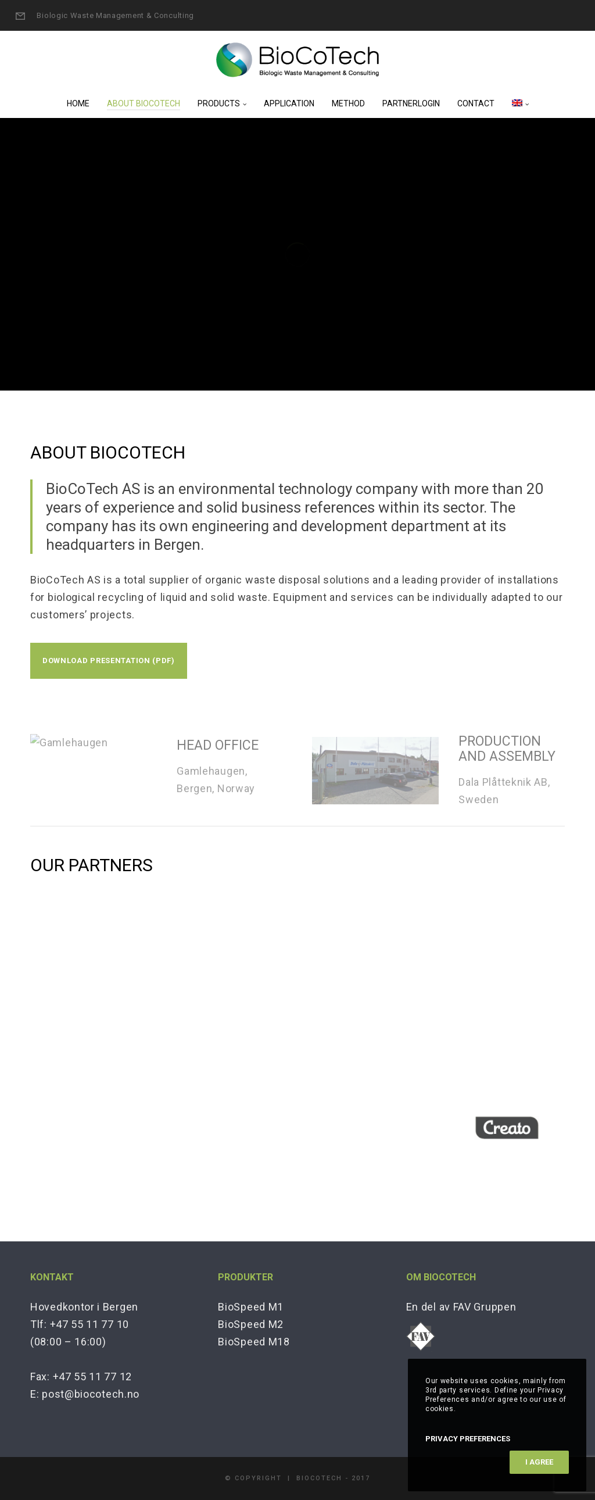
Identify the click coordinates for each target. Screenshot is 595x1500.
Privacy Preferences (467, 1438)
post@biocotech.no (90, 1394)
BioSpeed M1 (251, 1307)
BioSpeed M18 (253, 1342)
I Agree (539, 1462)
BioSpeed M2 (251, 1324)
